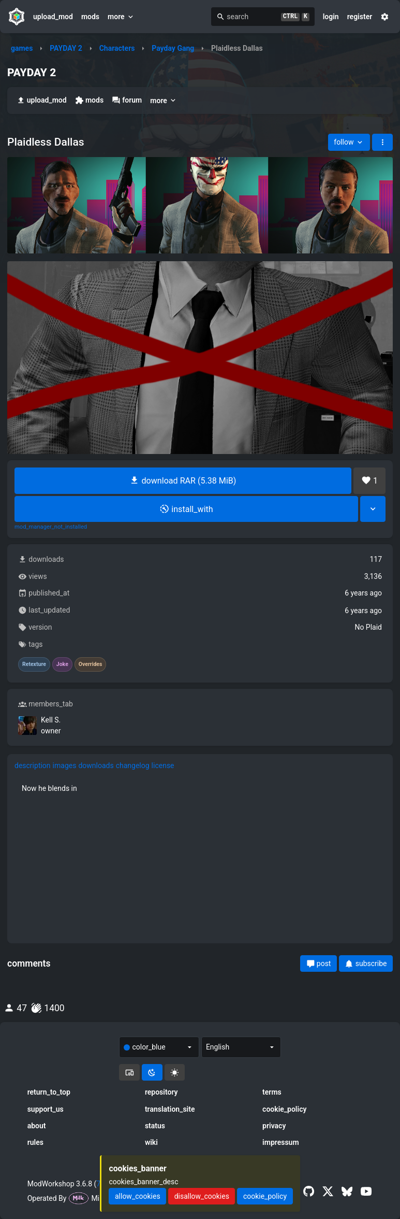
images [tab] (65, 765)
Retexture (34, 664)
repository (161, 1092)
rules (35, 1142)
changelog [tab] (133, 765)
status (155, 1126)
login (331, 16)
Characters (117, 48)
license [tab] (163, 765)
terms (272, 1092)
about (36, 1126)
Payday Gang (173, 48)
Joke (62, 664)
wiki (151, 1142)
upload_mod (53, 16)
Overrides (90, 664)
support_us (45, 1109)
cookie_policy (284, 1109)
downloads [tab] (95, 765)
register (360, 16)
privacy (274, 1126)
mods (90, 16)
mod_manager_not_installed (50, 527)
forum (127, 100)
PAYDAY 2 (66, 48)
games (22, 48)
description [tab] (32, 765)
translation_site (170, 1109)
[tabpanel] (200, 788)
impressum (280, 1142)
